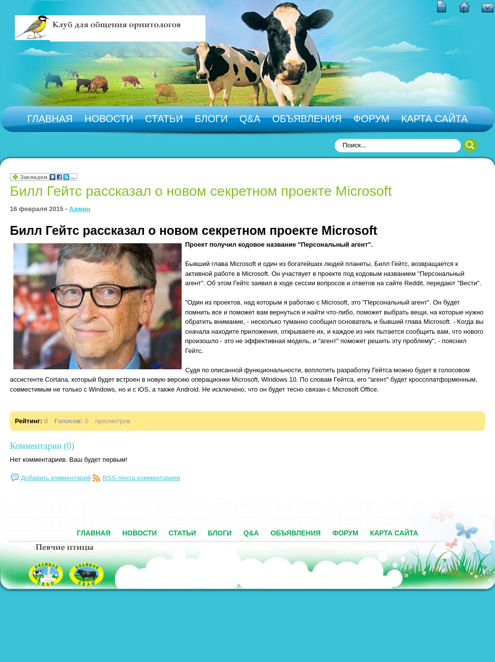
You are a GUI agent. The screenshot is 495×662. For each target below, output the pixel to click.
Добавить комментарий (56, 478)
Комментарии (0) (42, 446)
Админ (80, 209)
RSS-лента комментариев (141, 478)
